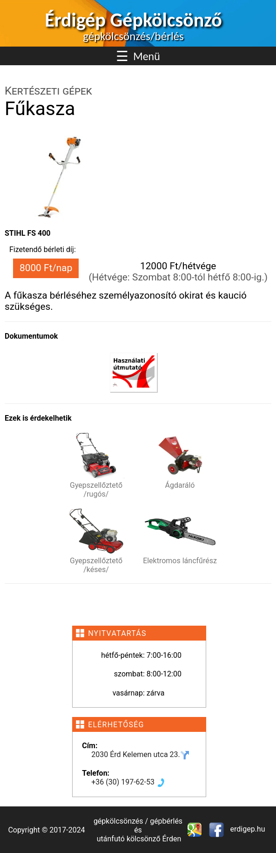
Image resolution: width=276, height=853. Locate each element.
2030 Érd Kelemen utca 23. (140, 754)
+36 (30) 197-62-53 (128, 782)
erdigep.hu (247, 829)
